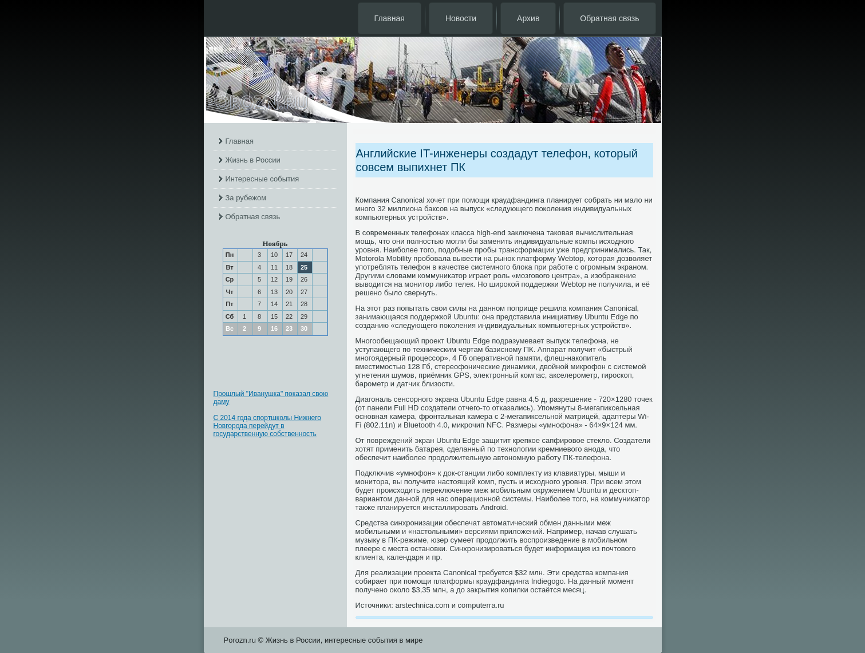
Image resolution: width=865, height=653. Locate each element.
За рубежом (246, 197)
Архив (528, 18)
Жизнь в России (253, 160)
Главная (389, 18)
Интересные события (262, 179)
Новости (460, 18)
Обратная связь (609, 18)
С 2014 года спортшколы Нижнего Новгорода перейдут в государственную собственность (268, 426)
